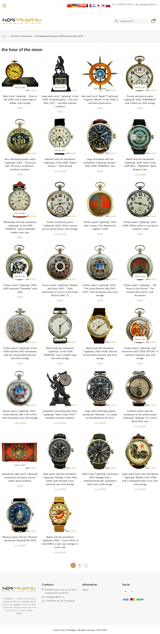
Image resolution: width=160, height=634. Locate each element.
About (85, 590)
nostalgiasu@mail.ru (54, 597)
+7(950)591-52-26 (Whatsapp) (60, 601)
